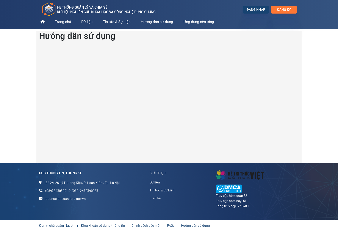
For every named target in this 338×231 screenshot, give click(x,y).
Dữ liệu (86, 22)
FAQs (171, 225)
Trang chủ (63, 22)
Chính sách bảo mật (146, 225)
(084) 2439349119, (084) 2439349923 (71, 190)
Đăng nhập (256, 10)
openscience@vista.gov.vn (65, 198)
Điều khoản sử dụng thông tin (103, 225)
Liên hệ (155, 198)
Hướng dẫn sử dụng (157, 22)
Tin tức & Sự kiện (116, 22)
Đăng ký (284, 10)
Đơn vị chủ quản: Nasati (56, 225)
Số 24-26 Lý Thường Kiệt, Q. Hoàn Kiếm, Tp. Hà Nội (82, 182)
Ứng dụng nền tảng (198, 22)
